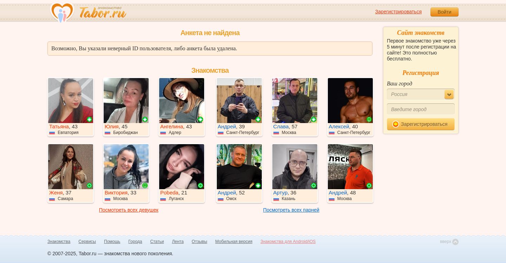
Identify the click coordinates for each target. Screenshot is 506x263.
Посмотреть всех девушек (128, 210)
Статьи (157, 241)
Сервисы (87, 241)
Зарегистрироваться (398, 11)
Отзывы (199, 241)
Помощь (112, 241)
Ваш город (399, 83)
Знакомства (58, 241)
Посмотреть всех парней (291, 210)
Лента (177, 241)
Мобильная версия (234, 241)
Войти (444, 12)
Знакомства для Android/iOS (288, 241)
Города (135, 241)
